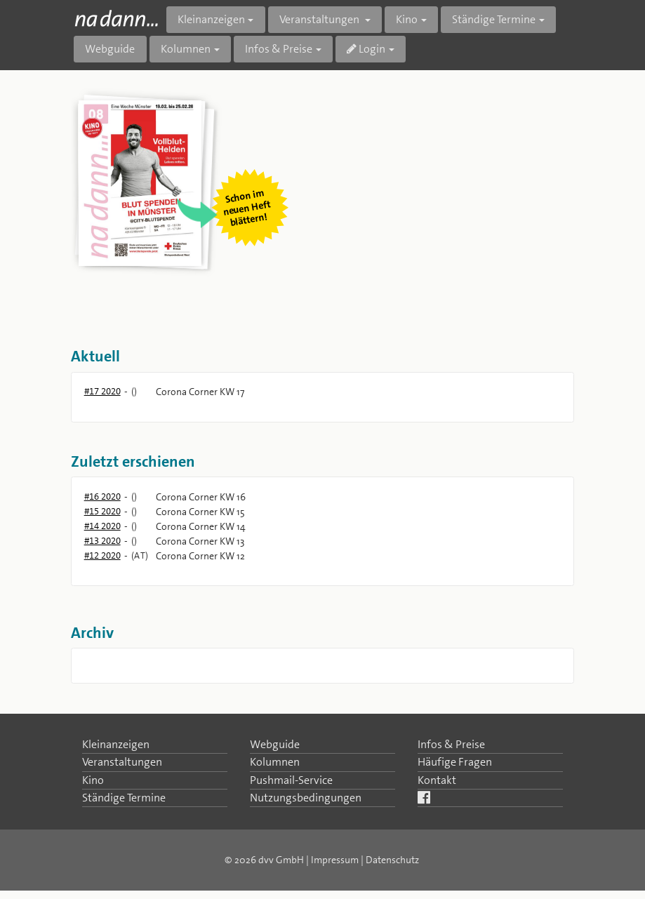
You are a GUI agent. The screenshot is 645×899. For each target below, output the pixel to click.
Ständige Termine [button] (494, 19)
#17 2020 (102, 391)
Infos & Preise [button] (278, 48)
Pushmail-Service (291, 780)
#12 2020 (102, 555)
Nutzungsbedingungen (305, 797)
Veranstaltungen (122, 761)
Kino (93, 780)
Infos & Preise (451, 744)
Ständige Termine (124, 797)
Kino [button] (407, 19)
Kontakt (437, 780)
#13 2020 (102, 541)
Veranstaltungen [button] (320, 19)
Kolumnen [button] (186, 48)
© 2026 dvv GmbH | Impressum (292, 859)
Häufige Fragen (455, 761)
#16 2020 (102, 496)
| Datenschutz (390, 859)
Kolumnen (275, 761)
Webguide (110, 48)
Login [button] (366, 48)
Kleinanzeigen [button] (211, 19)
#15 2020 (102, 511)
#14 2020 (102, 526)
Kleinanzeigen (115, 744)
